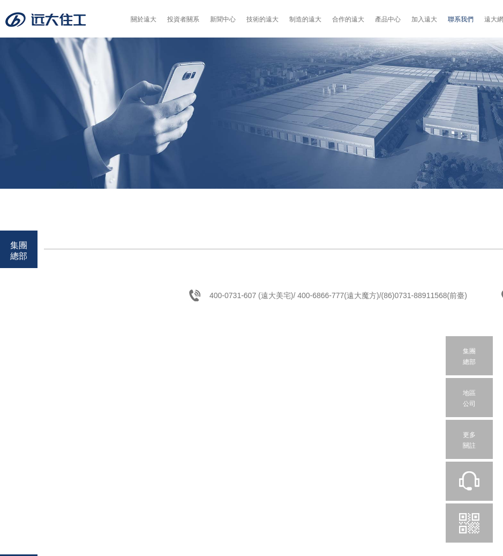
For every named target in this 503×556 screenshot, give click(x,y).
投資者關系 (183, 19)
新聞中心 (223, 19)
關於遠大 (143, 19)
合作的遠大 (348, 19)
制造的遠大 (305, 19)
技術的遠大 (262, 19)
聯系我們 (461, 19)
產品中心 (388, 19)
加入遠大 (424, 19)
